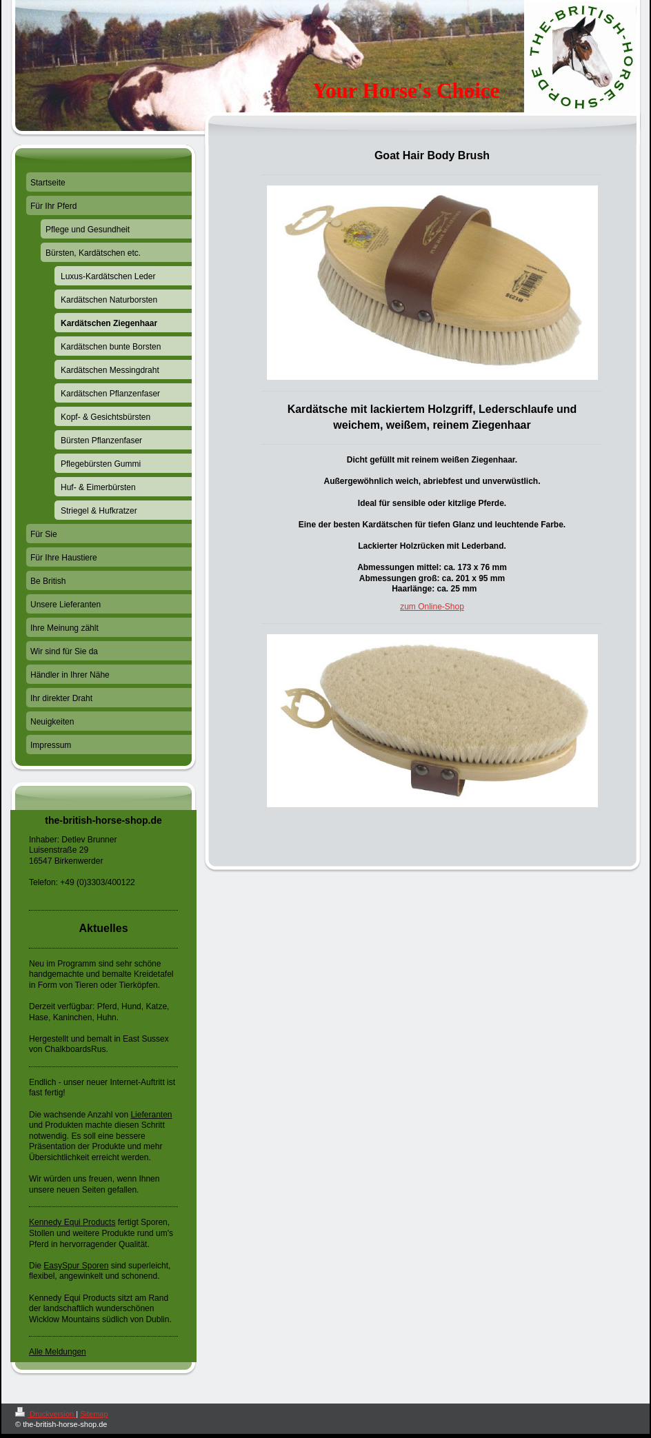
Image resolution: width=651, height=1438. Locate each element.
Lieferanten (151, 1115)
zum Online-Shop (432, 606)
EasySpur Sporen (75, 1265)
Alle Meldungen (57, 1352)
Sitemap (94, 1414)
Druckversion (45, 1414)
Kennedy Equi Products (72, 1222)
